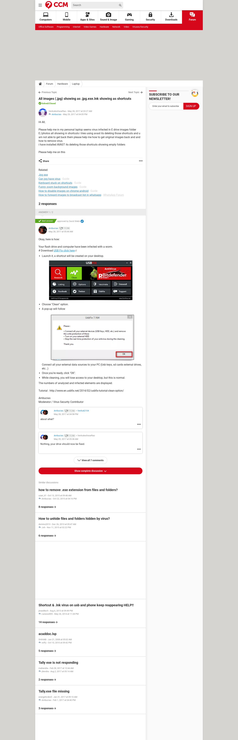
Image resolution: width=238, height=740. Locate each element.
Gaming (129, 16)
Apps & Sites (87, 16)
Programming (63, 27)
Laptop (76, 83)
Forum (192, 16)
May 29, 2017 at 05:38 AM (66, 439)
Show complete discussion (88, 471)
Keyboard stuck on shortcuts (55, 182)
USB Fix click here (64, 250)
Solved (45, 103)
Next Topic (133, 92)
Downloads (171, 16)
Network (116, 27)
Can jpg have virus (49, 178)
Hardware (104, 27)
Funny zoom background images (58, 186)
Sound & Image (108, 16)
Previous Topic (49, 92)
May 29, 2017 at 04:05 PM (75, 114)
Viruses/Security (140, 27)
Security (150, 16)
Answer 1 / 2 (46, 212)
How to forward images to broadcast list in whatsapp (70, 195)
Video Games (90, 27)
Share (46, 161)
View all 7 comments (93, 460)
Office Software (46, 27)
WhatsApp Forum (113, 195)
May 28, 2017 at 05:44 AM (61, 231)
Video (126, 27)
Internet (76, 27)
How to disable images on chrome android (63, 191)
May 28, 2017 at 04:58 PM (66, 414)
